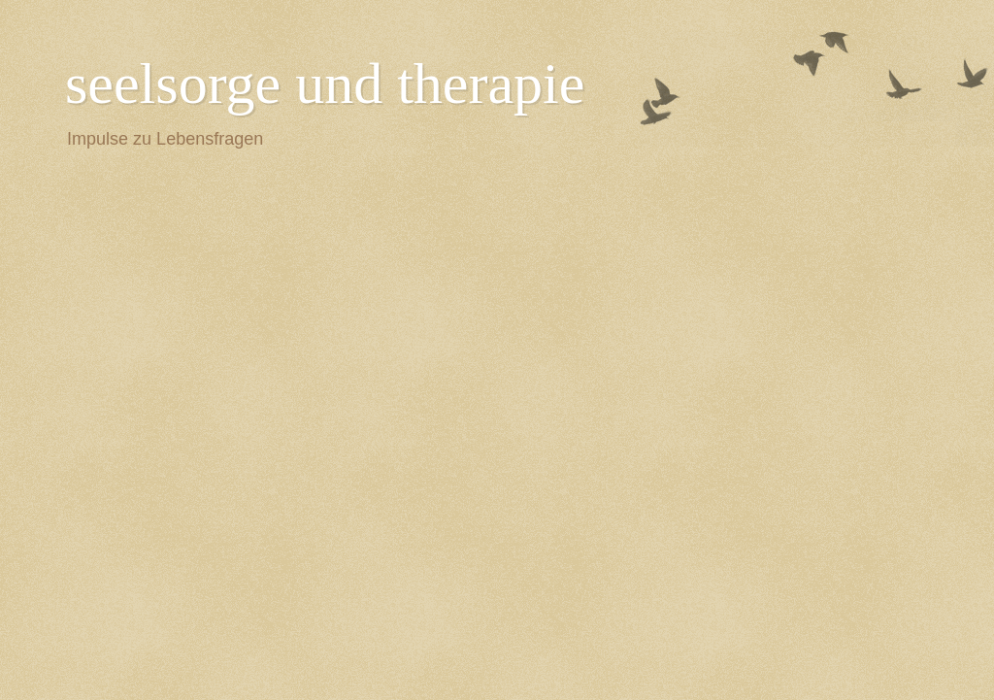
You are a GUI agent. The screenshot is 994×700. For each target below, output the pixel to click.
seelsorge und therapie (324, 83)
